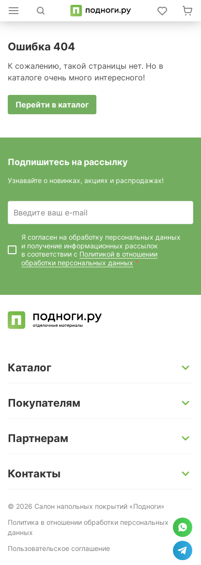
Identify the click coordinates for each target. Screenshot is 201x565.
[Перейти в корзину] (187, 10)
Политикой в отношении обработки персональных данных (89, 258)
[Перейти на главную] (100, 10)
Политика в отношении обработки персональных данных (88, 527)
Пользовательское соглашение (59, 548)
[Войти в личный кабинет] (162, 10)
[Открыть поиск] (40, 10)
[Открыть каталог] (13, 10)
